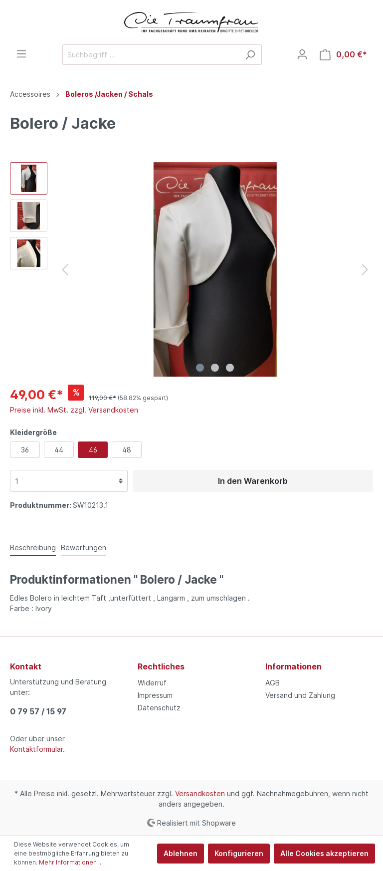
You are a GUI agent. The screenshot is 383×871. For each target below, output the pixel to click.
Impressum (155, 695)
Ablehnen (180, 853)
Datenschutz (159, 707)
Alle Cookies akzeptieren (324, 853)
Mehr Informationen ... (71, 862)
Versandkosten (200, 793)
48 (126, 449)
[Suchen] (250, 54)
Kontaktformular (36, 749)
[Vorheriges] (64, 269)
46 (93, 449)
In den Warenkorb (253, 481)
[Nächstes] (365, 269)
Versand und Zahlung (300, 695)
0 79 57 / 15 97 (38, 711)
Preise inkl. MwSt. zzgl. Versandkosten (74, 410)
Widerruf (152, 682)
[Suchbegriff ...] (150, 54)
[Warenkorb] (343, 54)
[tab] (33, 547)
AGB (272, 682)
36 (25, 449)
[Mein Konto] (302, 54)
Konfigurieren (238, 853)
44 (58, 449)
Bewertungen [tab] (83, 547)
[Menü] (21, 53)
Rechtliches (161, 666)
